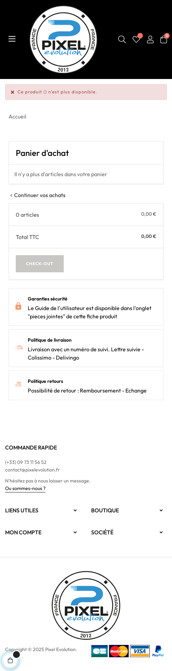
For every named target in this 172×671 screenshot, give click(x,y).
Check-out (39, 263)
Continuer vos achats (37, 195)
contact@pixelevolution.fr (32, 470)
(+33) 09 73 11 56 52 (26, 462)
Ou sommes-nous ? (25, 488)
